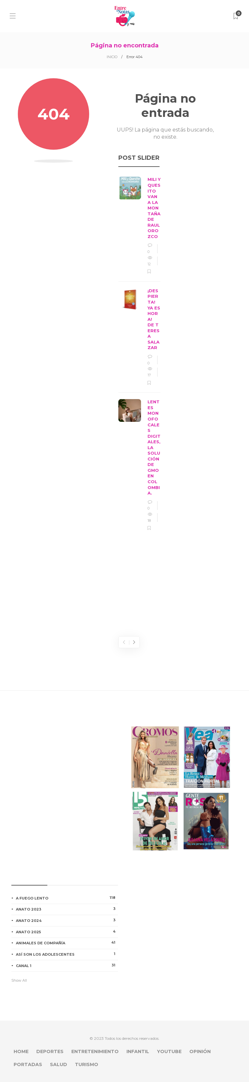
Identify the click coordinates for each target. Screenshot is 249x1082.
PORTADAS (28, 1064)
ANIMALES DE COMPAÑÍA (67, 942)
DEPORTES (50, 1051)
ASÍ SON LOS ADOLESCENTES (67, 954)
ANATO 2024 (67, 920)
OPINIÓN (200, 1051)
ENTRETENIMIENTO (95, 1051)
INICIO (112, 57)
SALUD (58, 1064)
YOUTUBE (169, 1051)
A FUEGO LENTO (67, 897)
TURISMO (86, 1064)
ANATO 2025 (67, 931)
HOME (21, 1051)
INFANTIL (137, 1051)
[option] (139, 354)
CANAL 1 (67, 965)
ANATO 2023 (67, 909)
